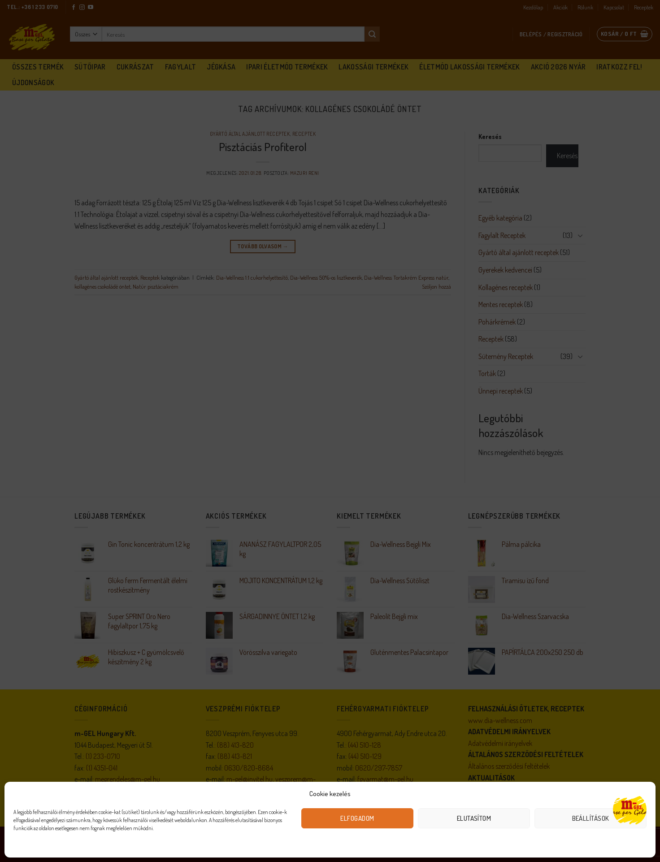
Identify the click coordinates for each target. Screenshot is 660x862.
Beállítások (590, 818)
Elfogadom (357, 818)
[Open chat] (630, 809)
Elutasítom (474, 818)
